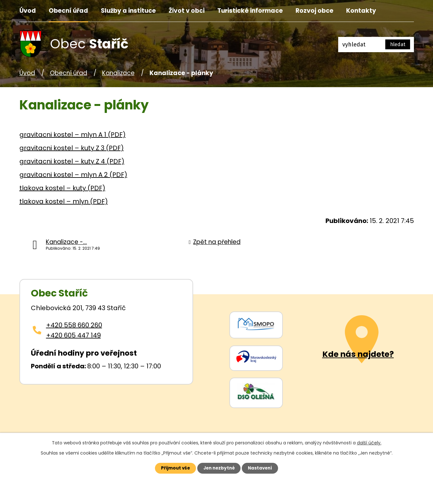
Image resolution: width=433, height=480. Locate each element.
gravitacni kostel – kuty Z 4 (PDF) (71, 161)
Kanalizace (118, 73)
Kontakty (361, 10)
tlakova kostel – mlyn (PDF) (63, 201)
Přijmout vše (172, 468)
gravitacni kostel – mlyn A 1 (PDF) (72, 134)
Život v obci (187, 10)
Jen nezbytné (219, 468)
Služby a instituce (128, 10)
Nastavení (263, 468)
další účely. (369, 442)
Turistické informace (250, 10)
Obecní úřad (68, 10)
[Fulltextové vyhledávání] (376, 44)
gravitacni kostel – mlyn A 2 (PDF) (73, 174)
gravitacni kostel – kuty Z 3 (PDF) (71, 147)
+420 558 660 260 (74, 325)
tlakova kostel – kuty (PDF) (62, 188)
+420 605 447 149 (73, 335)
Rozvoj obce (314, 10)
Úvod (27, 10)
